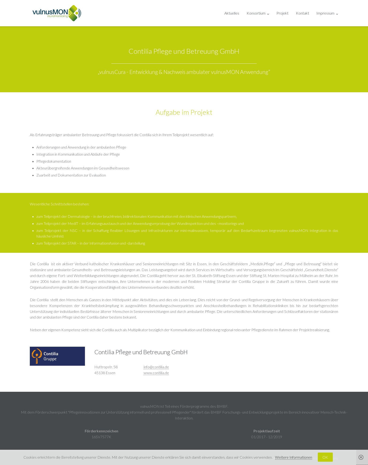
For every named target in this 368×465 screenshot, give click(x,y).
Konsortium (256, 13)
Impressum (325, 13)
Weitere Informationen (293, 457)
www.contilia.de (156, 372)
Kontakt (302, 13)
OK (325, 457)
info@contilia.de (156, 367)
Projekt (282, 13)
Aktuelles (231, 13)
